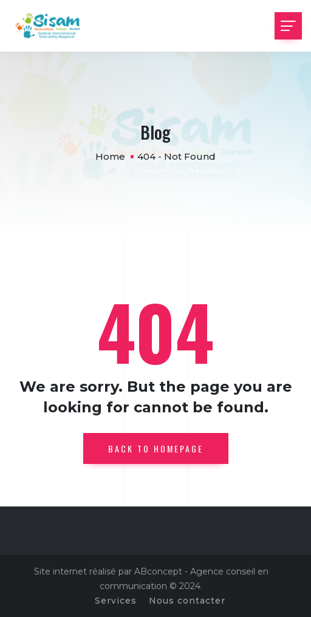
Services (116, 600)
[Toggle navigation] (288, 25)
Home (110, 156)
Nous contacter (187, 600)
